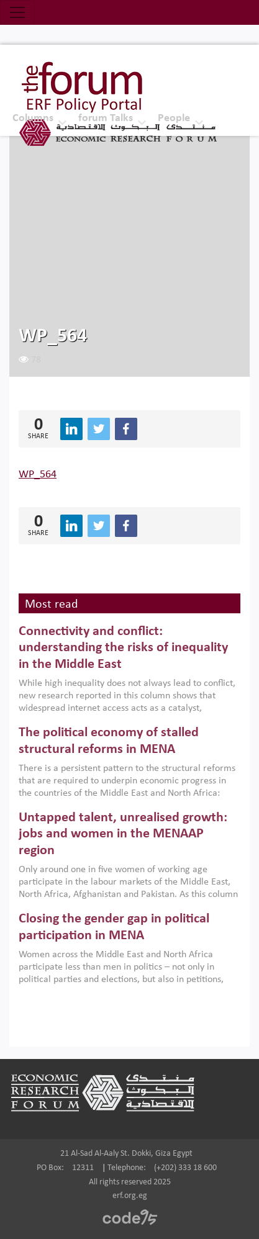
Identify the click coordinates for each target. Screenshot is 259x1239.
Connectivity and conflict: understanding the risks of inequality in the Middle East (123, 648)
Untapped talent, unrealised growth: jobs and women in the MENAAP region (123, 834)
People (174, 118)
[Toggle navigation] (17, 12)
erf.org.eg (129, 1196)
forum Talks (105, 118)
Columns (32, 118)
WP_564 (38, 474)
